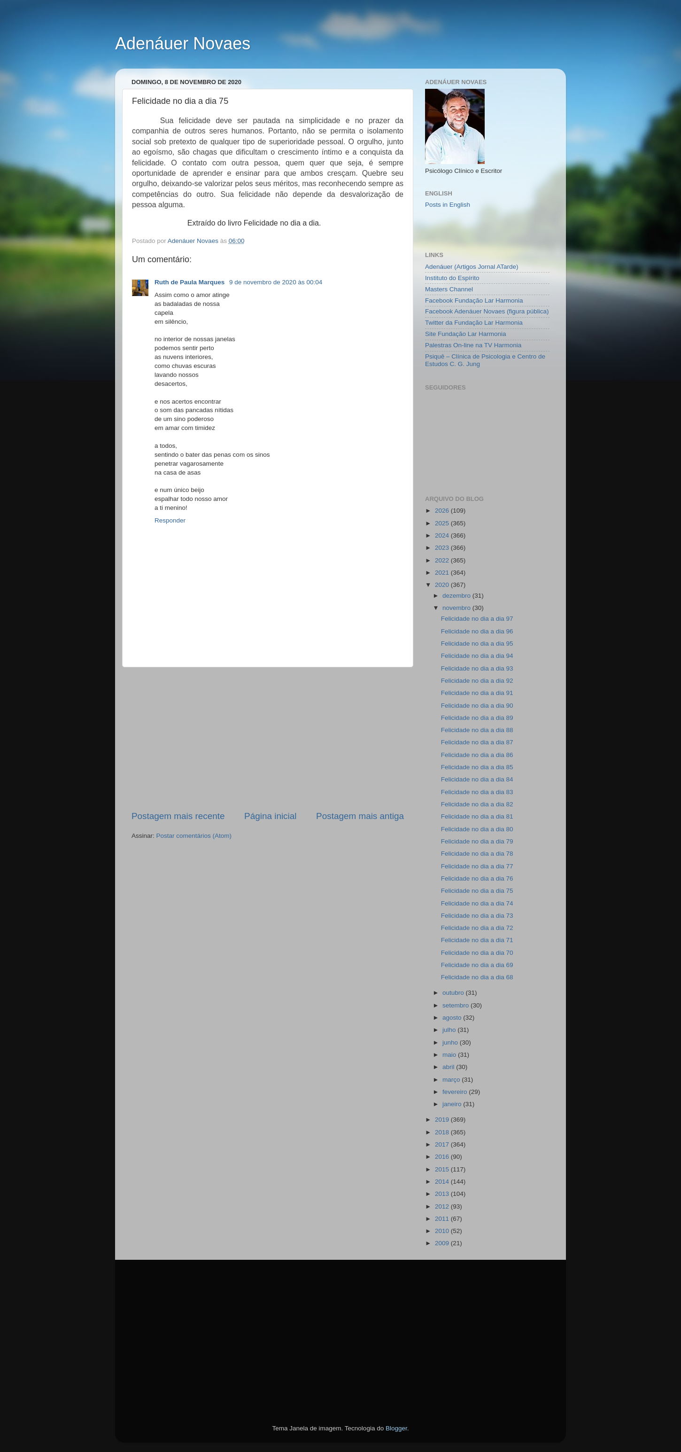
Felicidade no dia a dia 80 (477, 829)
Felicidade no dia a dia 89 (477, 717)
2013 (443, 1193)
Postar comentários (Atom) (194, 835)
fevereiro (455, 1091)
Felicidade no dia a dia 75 (477, 890)
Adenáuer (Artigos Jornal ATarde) (471, 266)
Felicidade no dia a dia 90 (477, 705)
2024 (443, 535)
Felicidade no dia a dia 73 (477, 915)
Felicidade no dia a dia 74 (477, 903)
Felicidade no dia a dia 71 (477, 940)
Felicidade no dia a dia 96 (477, 631)
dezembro (457, 595)
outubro (454, 992)
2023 (443, 547)
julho (449, 1029)
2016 (443, 1156)
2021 (443, 572)
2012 (443, 1206)
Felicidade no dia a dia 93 (477, 668)
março (452, 1079)
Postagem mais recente (178, 816)
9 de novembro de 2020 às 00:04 (275, 282)
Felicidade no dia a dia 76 (477, 878)
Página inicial (270, 816)
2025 (443, 523)
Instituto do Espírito (452, 277)
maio (450, 1054)
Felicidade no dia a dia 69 (477, 964)
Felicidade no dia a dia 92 (477, 680)
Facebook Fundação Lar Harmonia (474, 300)
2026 (443, 510)
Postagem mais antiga (360, 816)
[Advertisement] (267, 738)
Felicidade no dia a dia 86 (477, 754)
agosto (452, 1017)
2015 (443, 1169)
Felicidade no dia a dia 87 (477, 742)
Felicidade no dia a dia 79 (477, 841)
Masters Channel (449, 289)
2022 (443, 560)
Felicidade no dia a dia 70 (477, 952)
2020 (443, 584)
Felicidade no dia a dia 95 (477, 643)
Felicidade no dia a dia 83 (477, 792)
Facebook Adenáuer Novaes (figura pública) (487, 311)
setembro (456, 1005)
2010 (443, 1230)
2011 (443, 1218)
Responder (170, 520)
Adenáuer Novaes (182, 43)
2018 (443, 1132)
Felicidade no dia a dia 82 (477, 804)
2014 (443, 1181)
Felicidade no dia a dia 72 (477, 927)
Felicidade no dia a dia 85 (477, 767)
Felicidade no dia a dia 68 (477, 977)
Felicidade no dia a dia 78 (477, 853)
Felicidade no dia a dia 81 (477, 816)
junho (451, 1042)
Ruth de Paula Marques (190, 282)
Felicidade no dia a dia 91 (477, 692)
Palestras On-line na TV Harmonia (473, 345)
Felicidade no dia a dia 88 (477, 730)
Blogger (396, 1428)
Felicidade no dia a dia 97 (477, 618)
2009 (443, 1243)
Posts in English (447, 204)
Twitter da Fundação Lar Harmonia (474, 322)
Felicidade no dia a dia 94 (477, 655)
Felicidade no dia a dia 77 (477, 866)
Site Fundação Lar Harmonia (465, 333)
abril (449, 1066)
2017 (443, 1144)
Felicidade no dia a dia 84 (477, 779)
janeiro (452, 1104)
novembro (457, 607)
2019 (443, 1119)
